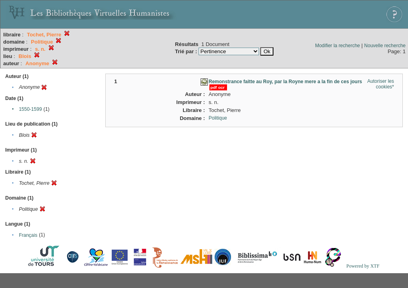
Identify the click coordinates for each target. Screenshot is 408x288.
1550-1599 (30, 109)
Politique (218, 118)
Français (28, 235)
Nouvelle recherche (385, 45)
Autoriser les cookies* (380, 84)
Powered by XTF (363, 266)
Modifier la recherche (337, 45)
